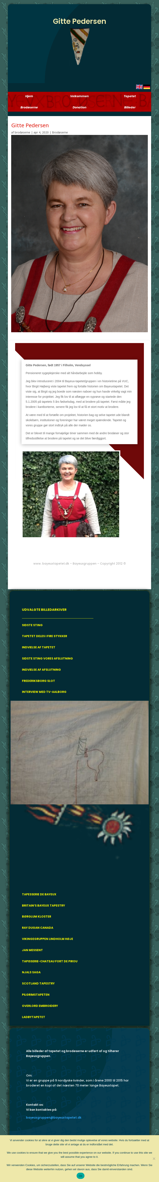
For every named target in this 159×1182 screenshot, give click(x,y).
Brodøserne (60, 132)
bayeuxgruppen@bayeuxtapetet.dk (53, 1117)
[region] (80, 793)
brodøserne (22, 132)
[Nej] (154, 1159)
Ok (80, 1175)
